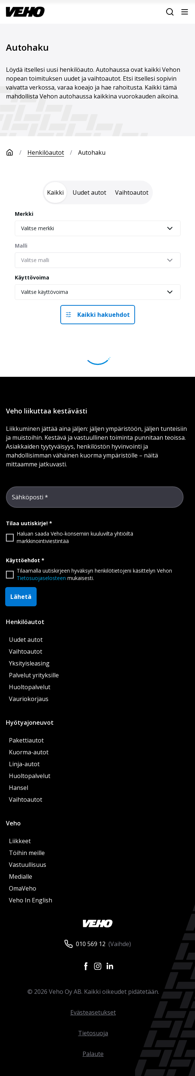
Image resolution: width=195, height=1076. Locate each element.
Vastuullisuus (27, 865)
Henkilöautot (45, 152)
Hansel (18, 788)
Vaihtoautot (25, 651)
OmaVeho (22, 888)
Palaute (93, 1054)
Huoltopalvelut (29, 687)
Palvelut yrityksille (34, 675)
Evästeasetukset (93, 1012)
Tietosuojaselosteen (41, 577)
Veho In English (30, 900)
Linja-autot (24, 764)
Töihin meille (27, 853)
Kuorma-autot (28, 752)
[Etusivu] (16, 152)
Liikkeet (20, 841)
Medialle (20, 876)
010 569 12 (90, 944)
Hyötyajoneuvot (30, 722)
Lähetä (20, 597)
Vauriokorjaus (28, 699)
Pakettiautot (26, 740)
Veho (13, 823)
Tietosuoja (93, 1033)
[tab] (55, 192)
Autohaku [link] (91, 152)
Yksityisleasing (29, 663)
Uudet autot (26, 640)
